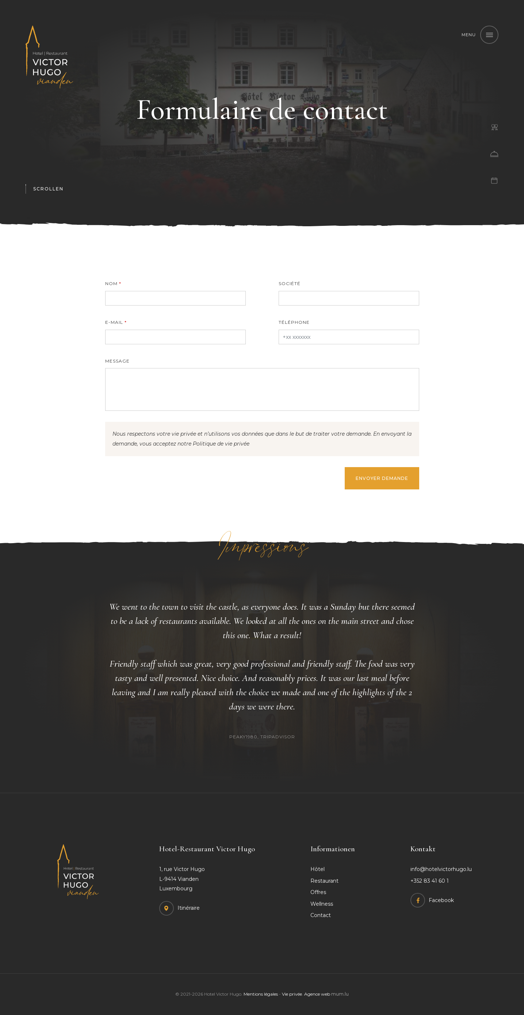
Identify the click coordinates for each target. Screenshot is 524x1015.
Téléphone (294, 322)
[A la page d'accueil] (49, 57)
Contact (320, 915)
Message (117, 361)
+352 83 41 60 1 (429, 881)
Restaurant (324, 881)
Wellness (321, 904)
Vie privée (292, 994)
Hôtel (317, 869)
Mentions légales (261, 994)
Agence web (317, 994)
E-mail (114, 322)
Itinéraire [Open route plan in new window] (188, 908)
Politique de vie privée (221, 443)
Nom (111, 283)
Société (290, 283)
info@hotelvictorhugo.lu (441, 869)
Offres (318, 892)
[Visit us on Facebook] (432, 900)
